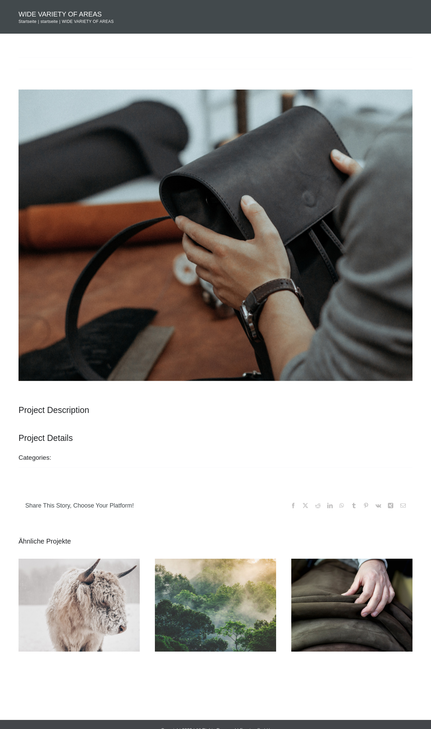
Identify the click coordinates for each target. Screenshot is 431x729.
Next (399, 63)
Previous (373, 63)
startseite (70, 457)
